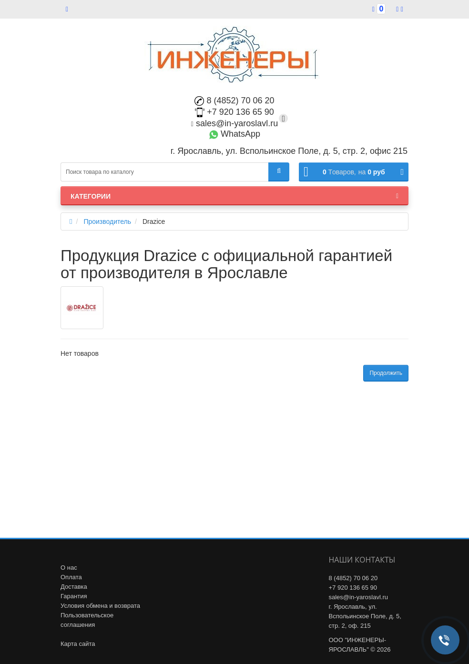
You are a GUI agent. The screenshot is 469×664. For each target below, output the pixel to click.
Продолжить (385, 373)
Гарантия (74, 596)
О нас (69, 567)
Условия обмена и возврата (100, 605)
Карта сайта (78, 643)
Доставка (74, 586)
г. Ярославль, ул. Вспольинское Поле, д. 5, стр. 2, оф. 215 (365, 616)
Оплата (71, 577)
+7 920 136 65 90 (234, 112)
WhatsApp (234, 134)
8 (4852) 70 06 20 (234, 100)
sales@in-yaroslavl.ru (234, 123)
